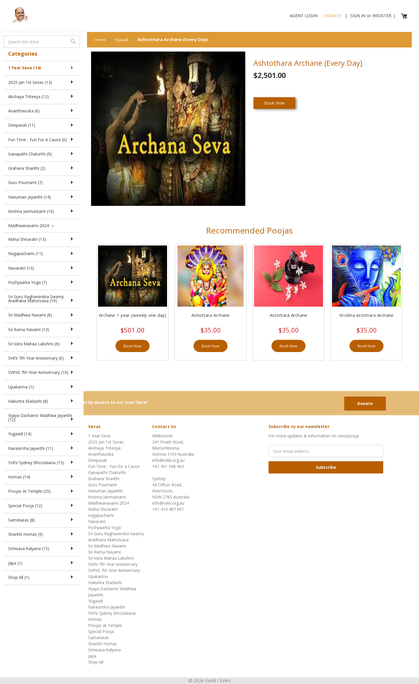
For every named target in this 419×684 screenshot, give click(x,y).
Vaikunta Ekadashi (105, 582)
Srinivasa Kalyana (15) (41, 548)
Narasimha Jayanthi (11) (41, 448)
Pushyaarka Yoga (104, 527)
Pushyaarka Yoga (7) (41, 282)
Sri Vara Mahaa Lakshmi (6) (41, 344)
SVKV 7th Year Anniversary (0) (41, 358)
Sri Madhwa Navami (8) (41, 315)
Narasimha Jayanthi (106, 607)
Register (381, 15)
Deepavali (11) (41, 125)
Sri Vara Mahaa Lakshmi (111, 558)
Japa (92, 656)
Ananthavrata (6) (41, 111)
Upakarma (98, 576)
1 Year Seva (99, 436)
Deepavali (97, 460)
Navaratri (97, 521)
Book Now (132, 346)
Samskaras (98, 637)
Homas (95, 619)
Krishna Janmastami (107, 497)
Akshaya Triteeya (104, 448)
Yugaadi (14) (41, 433)
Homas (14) (41, 477)
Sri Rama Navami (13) (41, 329)
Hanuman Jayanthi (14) (41, 197)
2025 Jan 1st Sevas (106, 442)
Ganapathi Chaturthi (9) (41, 154)
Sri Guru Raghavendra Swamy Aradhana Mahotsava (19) (41, 298)
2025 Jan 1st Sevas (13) (41, 82)
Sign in (357, 15)
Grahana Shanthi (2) (41, 168)
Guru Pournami (102, 484)
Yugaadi (95, 601)
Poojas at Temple (105, 625)
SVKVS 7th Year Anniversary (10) (41, 372)
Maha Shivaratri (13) (41, 239)
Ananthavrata (100, 454)
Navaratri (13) (41, 268)
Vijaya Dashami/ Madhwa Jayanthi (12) (41, 417)
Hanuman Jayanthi (105, 491)
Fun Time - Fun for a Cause (114, 466)
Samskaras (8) (41, 520)
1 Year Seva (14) (41, 67)
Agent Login (303, 15)
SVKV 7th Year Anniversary (113, 564)
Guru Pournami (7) (41, 182)
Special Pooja (101, 631)
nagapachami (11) (41, 253)
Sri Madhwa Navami (107, 546)
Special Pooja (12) (41, 505)
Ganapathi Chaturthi (107, 472)
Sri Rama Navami (104, 552)
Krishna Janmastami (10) (41, 211)
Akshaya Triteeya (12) (41, 96)
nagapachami (100, 515)
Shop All (95, 662)
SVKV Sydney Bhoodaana (112, 613)
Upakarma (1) (41, 387)
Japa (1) (41, 563)
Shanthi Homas (102, 643)
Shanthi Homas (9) (41, 534)
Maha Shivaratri (103, 509)
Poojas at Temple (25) (41, 491)
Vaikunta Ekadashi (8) (41, 401)
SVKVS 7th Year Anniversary (114, 570)
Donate (332, 15)
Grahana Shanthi (103, 478)
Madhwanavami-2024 (31, 225)
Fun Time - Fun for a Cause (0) (41, 139)
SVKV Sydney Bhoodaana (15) (41, 462)
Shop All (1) (41, 577)
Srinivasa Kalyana (104, 650)
